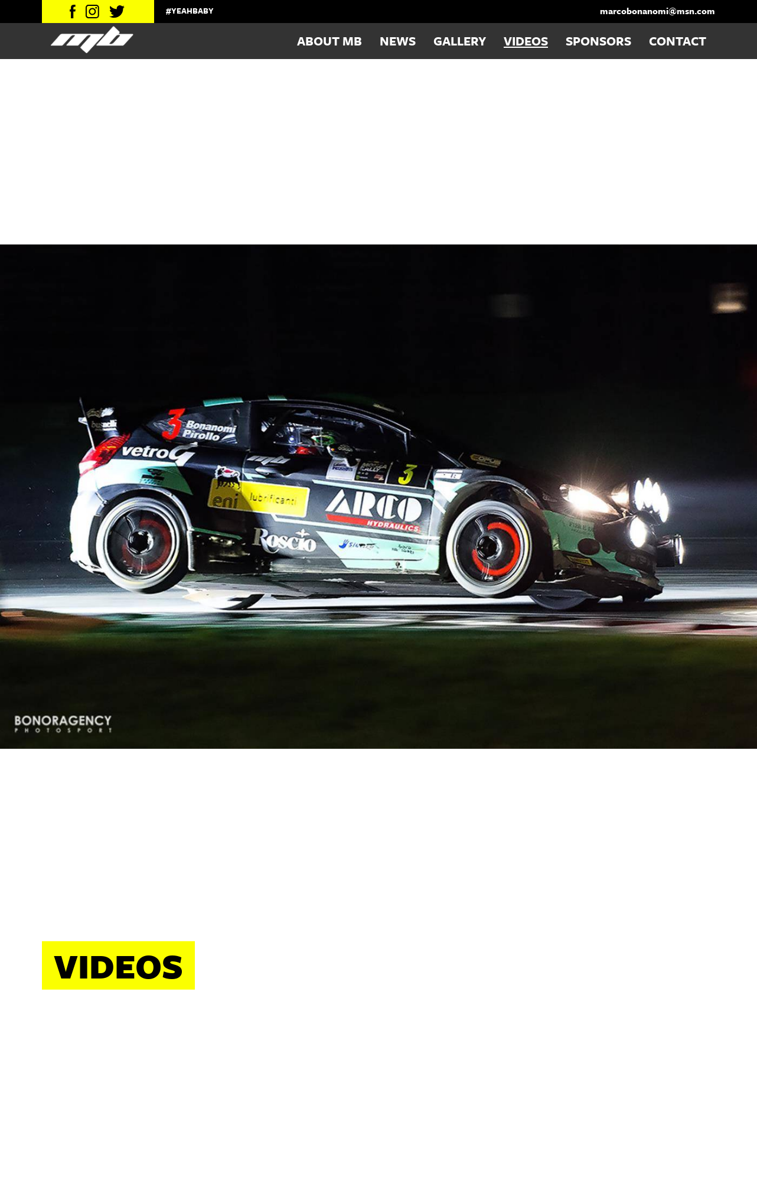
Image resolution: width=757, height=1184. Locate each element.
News (398, 41)
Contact (677, 41)
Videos (526, 41)
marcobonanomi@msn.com (657, 10)
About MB (329, 41)
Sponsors (598, 41)
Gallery (459, 41)
